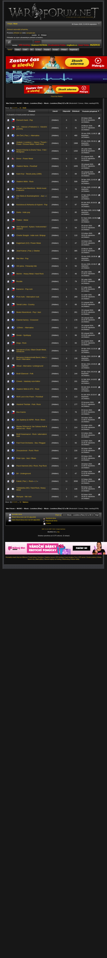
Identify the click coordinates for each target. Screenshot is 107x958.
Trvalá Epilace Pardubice (36, 557)
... (18, 108)
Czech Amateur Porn (70, 557)
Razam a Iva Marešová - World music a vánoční (31, 189)
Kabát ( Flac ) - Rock (24, 481)
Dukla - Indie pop (23, 212)
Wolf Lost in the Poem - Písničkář (29, 397)
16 (20, 108)
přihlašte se (17, 33)
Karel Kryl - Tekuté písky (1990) (29, 174)
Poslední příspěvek (90, 111)
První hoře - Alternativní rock (27, 297)
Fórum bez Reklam (57, 96)
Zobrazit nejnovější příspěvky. (17, 29)
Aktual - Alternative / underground (29, 366)
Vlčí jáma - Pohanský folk (26, 266)
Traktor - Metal (22, 220)
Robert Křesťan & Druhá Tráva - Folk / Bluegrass (31, 151)
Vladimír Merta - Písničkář (26, 166)
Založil (55, 111)
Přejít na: (58, 515)
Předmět (32, 111)
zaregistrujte (30, 33)
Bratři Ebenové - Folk (24, 374)
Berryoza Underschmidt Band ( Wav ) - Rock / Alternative (31, 358)
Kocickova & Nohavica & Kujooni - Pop (31, 205)
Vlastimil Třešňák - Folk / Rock (28, 404)
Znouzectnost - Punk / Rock (27, 450)
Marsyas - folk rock (23, 497)
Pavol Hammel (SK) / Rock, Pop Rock (31, 466)
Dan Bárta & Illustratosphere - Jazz (30, 196)
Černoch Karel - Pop (24, 120)
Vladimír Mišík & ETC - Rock (27, 389)
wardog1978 (93, 103)
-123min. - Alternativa (24, 328)
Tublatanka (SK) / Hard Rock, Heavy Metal (30, 489)
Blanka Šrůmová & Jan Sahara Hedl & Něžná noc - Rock (31, 427)
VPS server (82, 557)
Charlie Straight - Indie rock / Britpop (30, 235)
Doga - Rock (21, 343)
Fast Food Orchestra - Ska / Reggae (30, 443)
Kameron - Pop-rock (24, 289)
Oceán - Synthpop (23, 335)
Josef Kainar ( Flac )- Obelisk (28, 251)
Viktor (86, 103)
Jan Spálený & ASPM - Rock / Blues (30, 420)
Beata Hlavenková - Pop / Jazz (28, 312)
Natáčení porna (49, 557)
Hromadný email (11, 557)
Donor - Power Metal (24, 159)
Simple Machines (60, 529)
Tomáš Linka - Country (25, 304)
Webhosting (66, 559)
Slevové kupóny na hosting (52, 559)
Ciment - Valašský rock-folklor (28, 381)
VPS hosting (59, 557)
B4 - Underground (23, 473)
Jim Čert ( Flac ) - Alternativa (27, 135)
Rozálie (19, 281)
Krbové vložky (75, 559)
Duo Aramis (21, 412)
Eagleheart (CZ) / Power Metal (28, 243)
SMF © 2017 (52, 529)
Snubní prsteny (91, 557)
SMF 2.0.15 (45, 529)
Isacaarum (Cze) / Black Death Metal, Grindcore (31, 351)
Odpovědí (66, 111)
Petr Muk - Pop (22, 258)
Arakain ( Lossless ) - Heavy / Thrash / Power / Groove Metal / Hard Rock (31, 143)
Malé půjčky (39, 559)
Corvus (80, 103)
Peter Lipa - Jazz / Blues (26, 458)
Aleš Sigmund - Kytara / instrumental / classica (31, 228)
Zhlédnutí (75, 111)
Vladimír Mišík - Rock (24, 181)
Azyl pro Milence (22, 557)
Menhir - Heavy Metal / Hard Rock (29, 274)
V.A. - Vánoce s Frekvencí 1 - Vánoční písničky (31, 128)
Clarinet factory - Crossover (27, 320)
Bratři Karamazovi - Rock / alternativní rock (31, 435)
